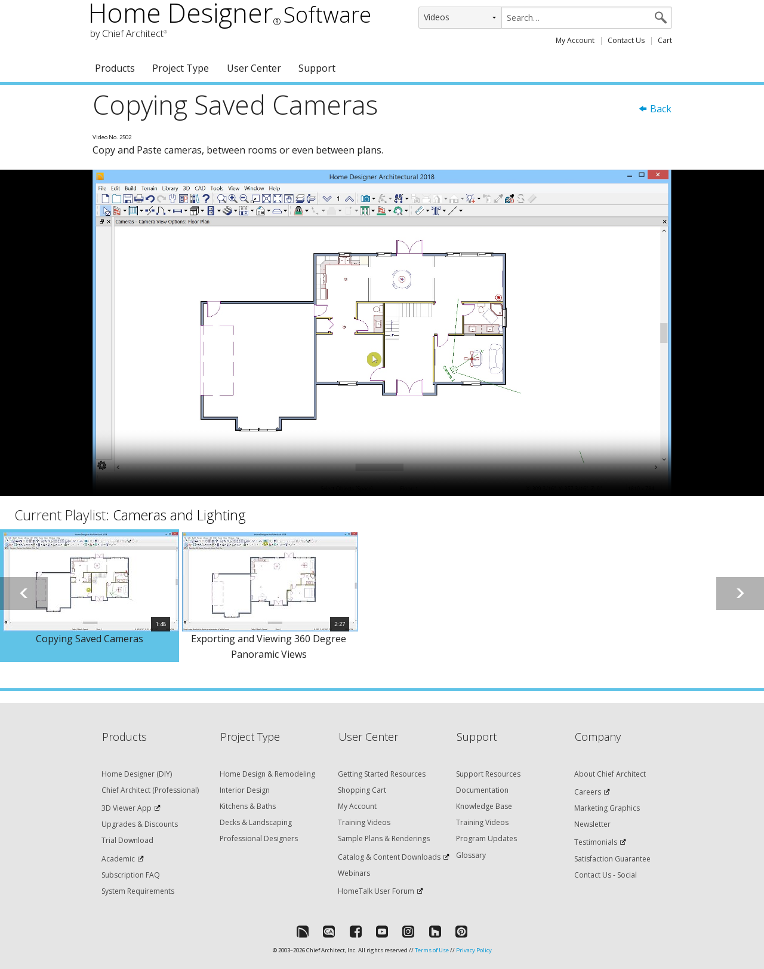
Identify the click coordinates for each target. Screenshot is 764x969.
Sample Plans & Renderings (384, 838)
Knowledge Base (484, 806)
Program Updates (486, 838)
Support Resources (488, 774)
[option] (89, 595)
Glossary (471, 855)
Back (654, 108)
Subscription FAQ (130, 875)
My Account (575, 40)
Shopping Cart (362, 790)
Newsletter (592, 824)
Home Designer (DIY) (136, 774)
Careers (587, 792)
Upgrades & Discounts (139, 824)
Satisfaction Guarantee (612, 859)
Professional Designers (259, 838)
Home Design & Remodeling (267, 774)
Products (115, 68)
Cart (665, 40)
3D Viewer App (126, 808)
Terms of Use (432, 950)
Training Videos (364, 822)
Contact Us (626, 40)
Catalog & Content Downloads (389, 857)
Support (316, 68)
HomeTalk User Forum (376, 891)
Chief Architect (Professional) (150, 790)
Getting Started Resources (382, 774)
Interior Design (245, 790)
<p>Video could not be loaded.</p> (382, 333)
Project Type (180, 68)
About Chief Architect (610, 774)
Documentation (482, 790)
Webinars (354, 873)
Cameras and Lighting (179, 515)
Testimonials (595, 842)
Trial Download (127, 840)
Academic (118, 859)
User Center (254, 68)
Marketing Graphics (607, 808)
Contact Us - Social (605, 875)
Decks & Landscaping (256, 822)
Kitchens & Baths (248, 806)
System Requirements (137, 891)
